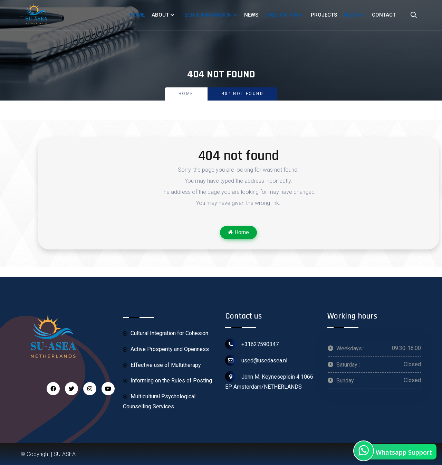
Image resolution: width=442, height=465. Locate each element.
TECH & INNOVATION (206, 15)
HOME (137, 15)
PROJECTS (324, 15)
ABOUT (160, 15)
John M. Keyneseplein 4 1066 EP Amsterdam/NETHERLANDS (269, 380)
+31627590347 (252, 344)
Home (186, 93)
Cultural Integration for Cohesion (165, 334)
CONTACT (384, 15)
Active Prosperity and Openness (166, 349)
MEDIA (351, 15)
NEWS (251, 15)
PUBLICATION (281, 15)
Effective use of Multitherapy (162, 365)
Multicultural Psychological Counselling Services (159, 401)
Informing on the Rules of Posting (167, 381)
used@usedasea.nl (256, 360)
